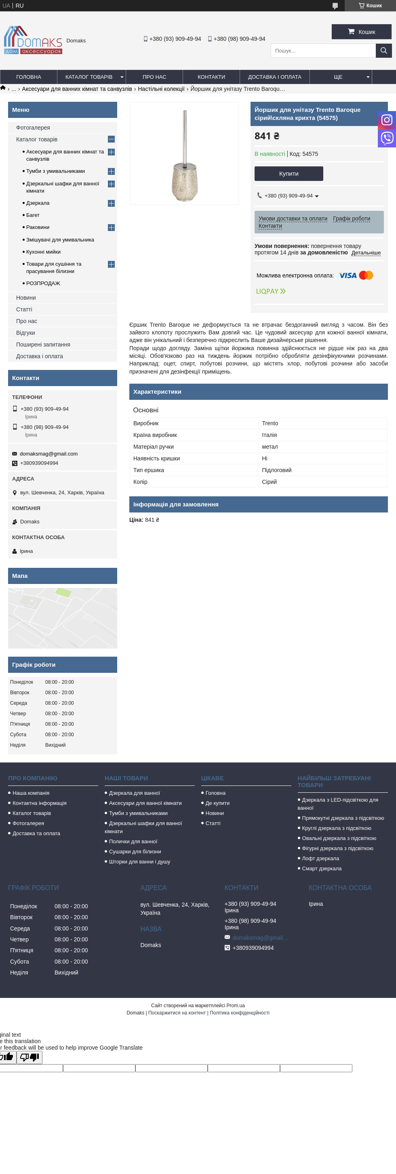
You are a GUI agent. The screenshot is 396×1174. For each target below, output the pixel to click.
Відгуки (25, 333)
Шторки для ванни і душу (139, 862)
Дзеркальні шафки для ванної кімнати (143, 827)
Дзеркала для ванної (134, 793)
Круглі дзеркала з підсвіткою (336, 828)
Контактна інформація (40, 803)
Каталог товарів (88, 77)
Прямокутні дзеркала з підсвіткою (343, 818)
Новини (26, 297)
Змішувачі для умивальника (60, 240)
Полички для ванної (133, 841)
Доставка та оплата (36, 833)
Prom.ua (236, 1005)
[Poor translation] (29, 1057)
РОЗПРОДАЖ (43, 283)
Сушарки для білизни (135, 851)
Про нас (154, 77)
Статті (24, 309)
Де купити (218, 803)
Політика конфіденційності (240, 1013)
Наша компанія (31, 793)
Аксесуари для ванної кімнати (145, 803)
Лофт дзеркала (320, 858)
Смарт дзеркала (322, 868)
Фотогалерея (33, 127)
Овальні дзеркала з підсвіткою (339, 838)
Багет (33, 215)
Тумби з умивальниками (55, 171)
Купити (289, 173)
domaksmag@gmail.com (49, 454)
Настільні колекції (161, 89)
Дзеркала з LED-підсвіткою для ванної (338, 804)
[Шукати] (384, 51)
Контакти (211, 77)
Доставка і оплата (274, 77)
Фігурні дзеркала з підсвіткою (337, 848)
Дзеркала (38, 203)
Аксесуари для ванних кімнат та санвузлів (77, 89)
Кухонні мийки (43, 252)
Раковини (37, 227)
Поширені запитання (43, 344)
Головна (28, 77)
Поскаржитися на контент (177, 1013)
